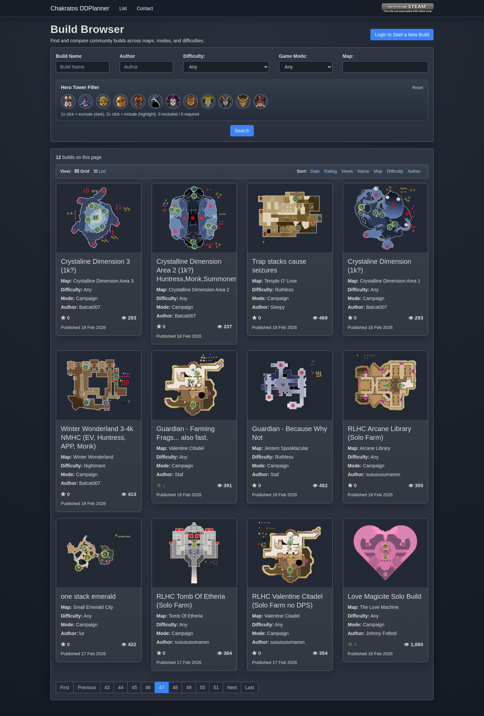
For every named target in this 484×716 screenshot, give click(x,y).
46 (148, 687)
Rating (330, 171)
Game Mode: (293, 56)
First (64, 687)
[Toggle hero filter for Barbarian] (190, 101)
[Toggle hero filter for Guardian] (243, 101)
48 (175, 687)
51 (216, 687)
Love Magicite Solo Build (384, 596)
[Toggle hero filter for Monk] (120, 101)
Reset (417, 87)
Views (347, 171)
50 (202, 687)
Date (314, 171)
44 (120, 687)
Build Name (69, 56)
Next (232, 687)
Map (378, 171)
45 (134, 687)
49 (189, 687)
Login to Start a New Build (402, 34)
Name (363, 171)
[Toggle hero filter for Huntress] (103, 101)
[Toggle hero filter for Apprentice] (85, 101)
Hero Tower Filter (80, 87)
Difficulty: (194, 56)
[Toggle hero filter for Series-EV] (138, 101)
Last (249, 687)
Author (127, 56)
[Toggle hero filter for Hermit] (208, 101)
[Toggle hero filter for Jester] (173, 101)
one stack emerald (88, 596)
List (123, 8)
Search (242, 130)
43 (107, 687)
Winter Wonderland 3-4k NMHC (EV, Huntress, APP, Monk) (97, 437)
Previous (87, 687)
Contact (145, 8)
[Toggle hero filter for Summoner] (155, 101)
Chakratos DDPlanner (79, 8)
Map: (348, 56)
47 (161, 687)
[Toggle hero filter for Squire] (68, 101)
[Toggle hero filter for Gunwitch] (260, 101)
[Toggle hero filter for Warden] (225, 101)
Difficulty (395, 171)
